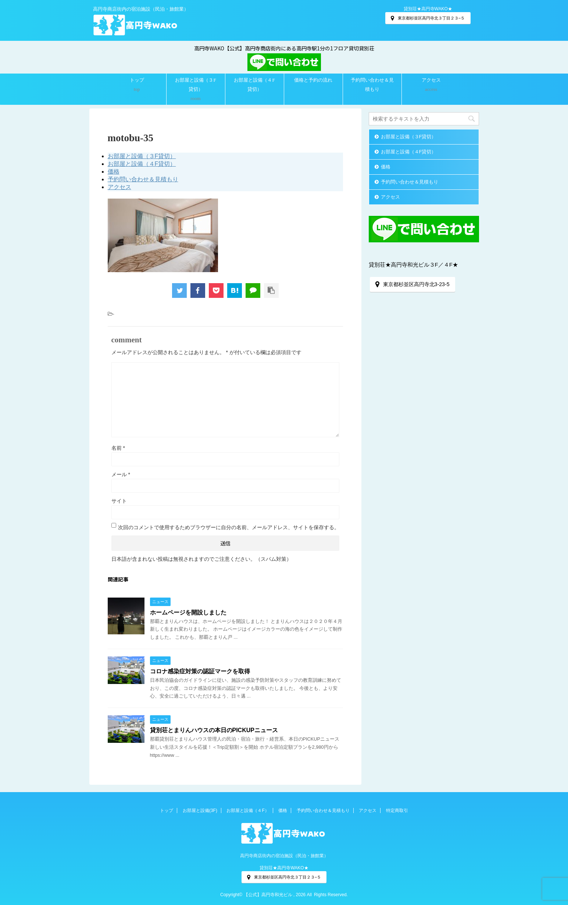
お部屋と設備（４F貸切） (254, 84)
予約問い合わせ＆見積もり (372, 84)
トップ (137, 80)
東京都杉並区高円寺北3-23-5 (412, 284)
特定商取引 (397, 810)
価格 (113, 171)
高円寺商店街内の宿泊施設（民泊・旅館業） (284, 855)
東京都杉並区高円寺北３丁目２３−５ (428, 18)
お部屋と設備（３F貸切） (195, 84)
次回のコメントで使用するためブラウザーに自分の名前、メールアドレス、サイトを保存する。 (228, 527)
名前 (118, 448)
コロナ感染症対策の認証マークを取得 (200, 671)
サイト (119, 501)
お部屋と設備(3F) (200, 810)
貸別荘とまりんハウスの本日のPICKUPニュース (214, 730)
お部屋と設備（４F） (247, 810)
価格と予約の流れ (313, 80)
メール (120, 474)
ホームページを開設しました (188, 612)
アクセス (431, 80)
